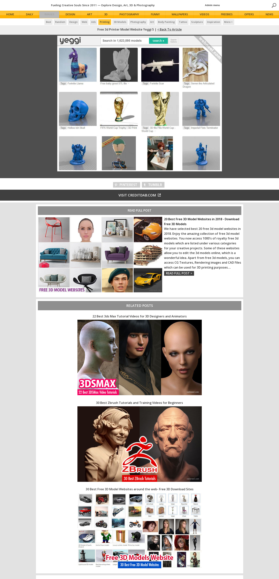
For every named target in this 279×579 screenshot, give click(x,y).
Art (90, 14)
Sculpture (197, 22)
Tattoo (183, 22)
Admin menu (212, 5)
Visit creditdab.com (139, 195)
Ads (93, 22)
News (270, 14)
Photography (130, 14)
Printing (105, 22)
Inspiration (213, 22)
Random (60, 22)
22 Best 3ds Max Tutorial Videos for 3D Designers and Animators (139, 316)
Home (10, 14)
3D (106, 14)
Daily (29, 14)
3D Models (120, 22)
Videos (205, 14)
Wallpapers (180, 14)
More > (228, 22)
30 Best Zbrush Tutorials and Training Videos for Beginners (139, 403)
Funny (156, 14)
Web (84, 22)
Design (71, 14)
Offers (249, 14)
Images (50, 14)
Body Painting (166, 22)
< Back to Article (169, 29)
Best (48, 22)
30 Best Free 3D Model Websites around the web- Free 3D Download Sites (139, 489)
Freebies (227, 14)
